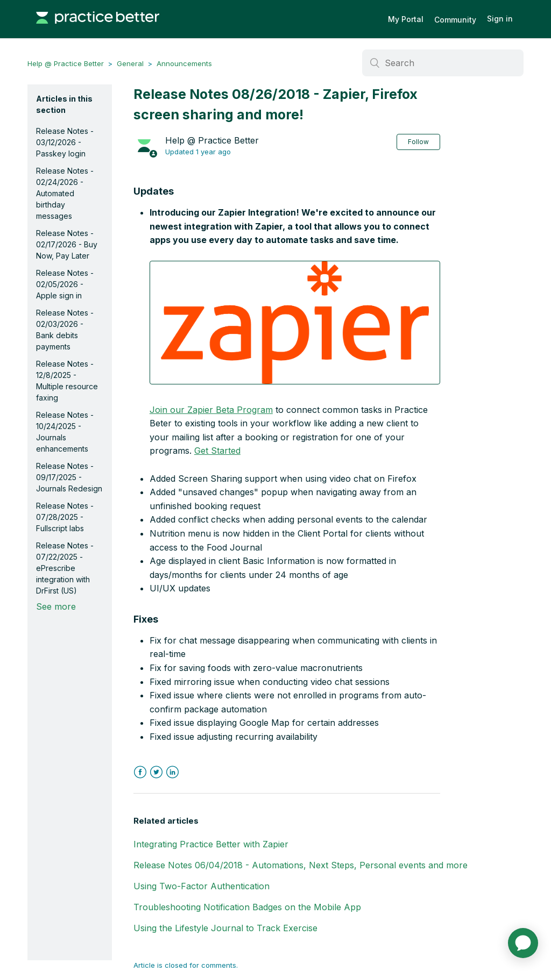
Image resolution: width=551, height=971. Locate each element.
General (130, 63)
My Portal (405, 19)
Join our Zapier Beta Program (211, 409)
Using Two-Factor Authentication (201, 886)
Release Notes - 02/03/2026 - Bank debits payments (65, 329)
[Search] (443, 62)
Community (455, 19)
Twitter (156, 772)
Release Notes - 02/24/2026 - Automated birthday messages (65, 193)
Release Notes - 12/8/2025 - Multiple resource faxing (67, 380)
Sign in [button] (500, 18)
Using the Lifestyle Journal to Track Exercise (225, 928)
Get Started (217, 450)
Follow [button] (418, 142)
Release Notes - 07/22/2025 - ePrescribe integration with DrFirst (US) (65, 568)
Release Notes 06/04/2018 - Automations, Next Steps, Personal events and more (300, 865)
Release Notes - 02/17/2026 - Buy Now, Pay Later (66, 244)
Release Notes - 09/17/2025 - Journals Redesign (69, 477)
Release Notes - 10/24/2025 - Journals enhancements (65, 431)
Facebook (140, 772)
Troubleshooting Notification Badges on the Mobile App (247, 907)
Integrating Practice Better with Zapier (210, 844)
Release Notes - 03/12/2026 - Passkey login (65, 142)
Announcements (184, 63)
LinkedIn (172, 772)
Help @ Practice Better (65, 63)
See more (56, 606)
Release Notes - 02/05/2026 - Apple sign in (65, 284)
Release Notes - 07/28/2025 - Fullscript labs (65, 517)
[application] (523, 943)
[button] (295, 322)
